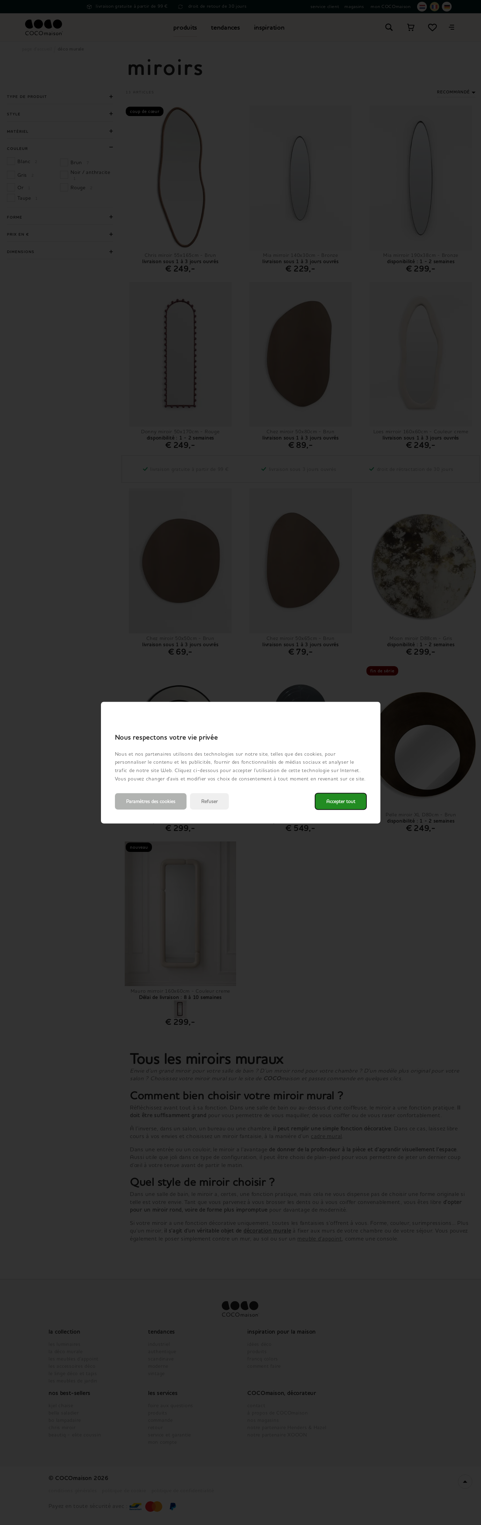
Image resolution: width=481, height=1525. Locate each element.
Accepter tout (340, 801)
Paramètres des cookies (150, 801)
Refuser (209, 801)
